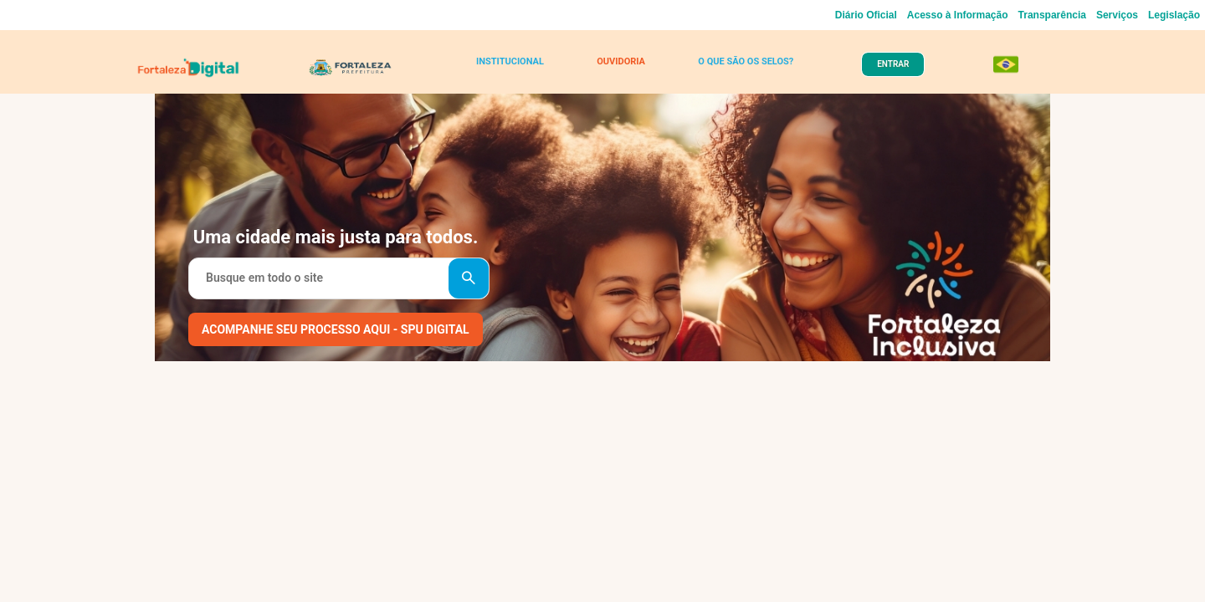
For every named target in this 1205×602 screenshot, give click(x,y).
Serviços (1117, 15)
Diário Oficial (866, 15)
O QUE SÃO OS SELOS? (737, 68)
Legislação (1174, 15)
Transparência (1052, 15)
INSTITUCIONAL (514, 68)
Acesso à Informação (957, 15)
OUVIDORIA (617, 68)
